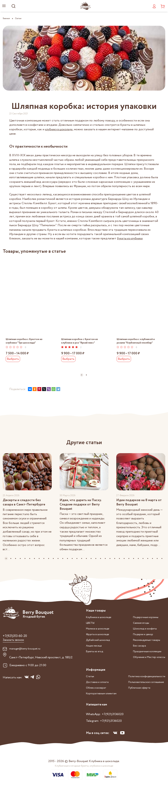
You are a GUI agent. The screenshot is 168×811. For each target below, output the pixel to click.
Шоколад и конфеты (140, 641)
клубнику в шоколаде (60, 129)
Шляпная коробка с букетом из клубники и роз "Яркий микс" (81, 342)
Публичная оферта (134, 721)
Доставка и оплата (99, 694)
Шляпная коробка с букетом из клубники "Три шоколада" (26, 342)
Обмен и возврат (97, 699)
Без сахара (133, 658)
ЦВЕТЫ (91, 636)
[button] (81, 376)
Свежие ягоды (135, 636)
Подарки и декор (138, 647)
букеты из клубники (131, 238)
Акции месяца (95, 658)
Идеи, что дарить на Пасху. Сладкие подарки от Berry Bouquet (84, 513)
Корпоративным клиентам (104, 705)
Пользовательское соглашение (142, 716)
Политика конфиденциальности (143, 710)
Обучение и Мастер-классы (145, 669)
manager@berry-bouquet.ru (27, 663)
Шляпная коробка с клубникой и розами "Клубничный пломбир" (137, 342)
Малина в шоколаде (100, 641)
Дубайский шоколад (100, 652)
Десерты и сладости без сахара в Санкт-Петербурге (27, 511)
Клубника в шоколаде (101, 630)
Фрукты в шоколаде (100, 647)
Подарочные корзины (141, 630)
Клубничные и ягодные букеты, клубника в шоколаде (84, 789)
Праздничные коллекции (143, 663)
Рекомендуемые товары (142, 652)
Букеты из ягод (96, 663)
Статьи (91, 688)
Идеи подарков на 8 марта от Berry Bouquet (139, 511)
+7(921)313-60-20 (17, 650)
